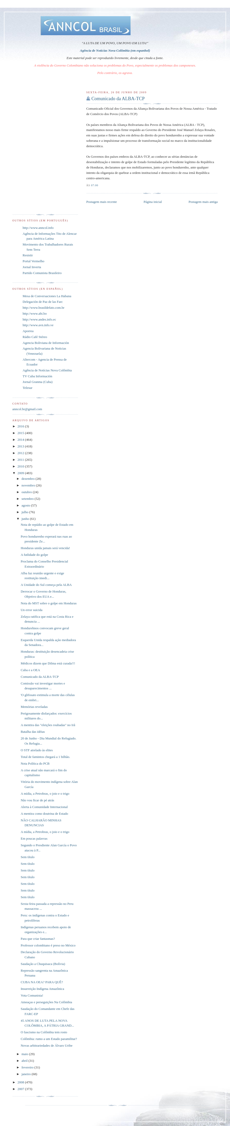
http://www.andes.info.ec (39, 319)
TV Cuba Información (37, 376)
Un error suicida (31, 610)
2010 (21, 466)
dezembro (29, 479)
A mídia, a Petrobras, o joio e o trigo (45, 793)
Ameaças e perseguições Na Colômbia (46, 1002)
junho (26, 519)
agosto (26, 505)
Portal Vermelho (33, 261)
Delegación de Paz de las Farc (43, 302)
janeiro (27, 1074)
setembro (28, 499)
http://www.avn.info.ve (38, 325)
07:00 (94, 185)
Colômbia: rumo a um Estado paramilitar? (49, 1039)
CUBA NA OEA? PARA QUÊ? (42, 982)
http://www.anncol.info (38, 228)
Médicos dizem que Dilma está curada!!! (48, 663)
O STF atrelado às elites (37, 750)
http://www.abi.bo (35, 313)
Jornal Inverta (32, 267)
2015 (21, 433)
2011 (21, 460)
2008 (21, 1082)
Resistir (28, 255)
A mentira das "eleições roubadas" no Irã (48, 725)
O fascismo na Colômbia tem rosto (44, 1032)
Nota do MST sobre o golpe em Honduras (48, 603)
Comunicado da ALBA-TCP (118, 98)
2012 (21, 453)
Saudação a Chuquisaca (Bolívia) (43, 964)
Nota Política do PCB (35, 763)
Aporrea (28, 331)
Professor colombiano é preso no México (48, 945)
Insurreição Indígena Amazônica (42, 989)
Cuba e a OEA (30, 670)
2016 (21, 426)
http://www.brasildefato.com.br (44, 307)
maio (25, 1054)
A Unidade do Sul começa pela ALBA (46, 585)
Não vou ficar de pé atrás (37, 800)
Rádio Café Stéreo (35, 337)
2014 (21, 440)
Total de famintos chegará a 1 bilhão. (45, 757)
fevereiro (28, 1067)
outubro (27, 492)
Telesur (27, 388)
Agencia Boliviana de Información (46, 343)
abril (25, 1061)
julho (25, 512)
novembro (29, 485)
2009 (21, 473)
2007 (21, 1089)
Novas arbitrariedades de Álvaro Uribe (46, 1045)
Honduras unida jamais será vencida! (45, 548)
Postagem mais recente (101, 202)
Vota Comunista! (32, 995)
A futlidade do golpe (34, 555)
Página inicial (153, 202)
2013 (21, 446)
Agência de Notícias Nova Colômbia (47, 370)
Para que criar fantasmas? (38, 939)
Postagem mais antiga (203, 202)
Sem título (27, 857)
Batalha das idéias (33, 732)
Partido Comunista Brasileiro (42, 273)
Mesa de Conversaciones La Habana (47, 296)
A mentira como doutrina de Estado (44, 813)
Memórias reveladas (34, 707)
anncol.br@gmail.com (27, 409)
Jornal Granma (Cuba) (37, 382)
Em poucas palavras (34, 838)
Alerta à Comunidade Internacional (44, 807)
